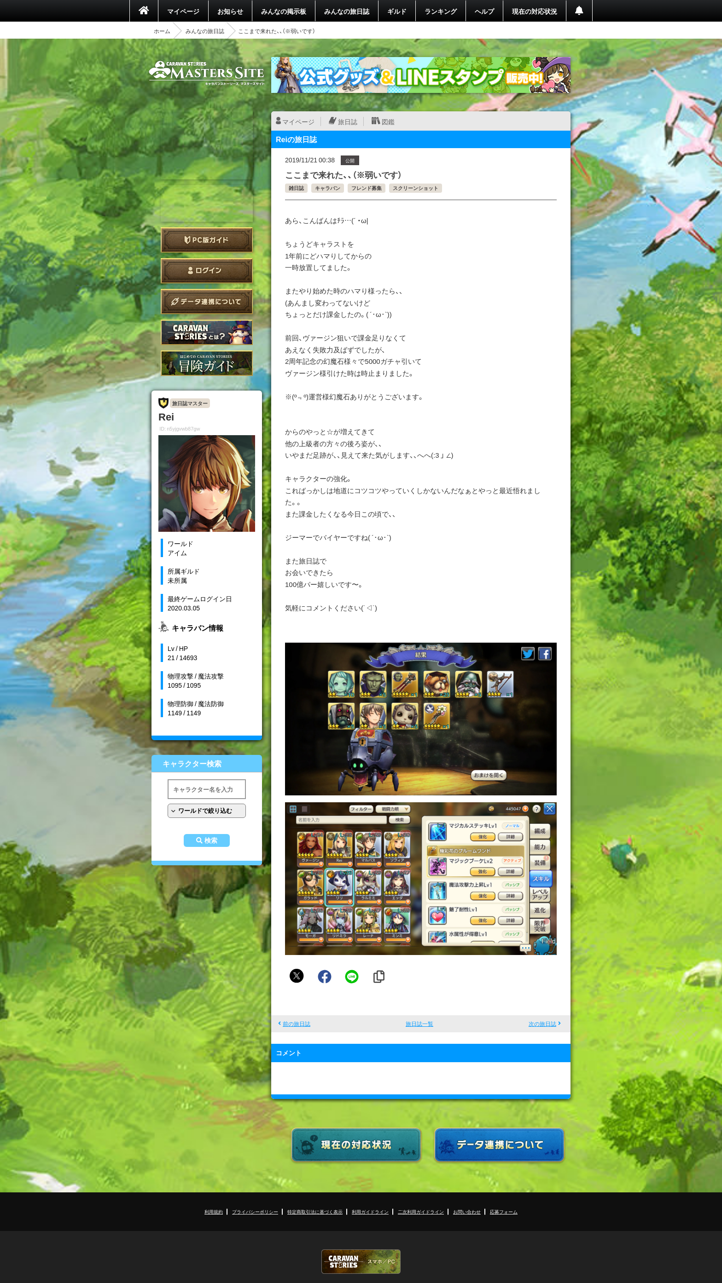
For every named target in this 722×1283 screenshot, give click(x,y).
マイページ (183, 11)
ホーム (162, 31)
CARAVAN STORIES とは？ (207, 332)
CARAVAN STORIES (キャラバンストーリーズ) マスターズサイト (207, 73)
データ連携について (207, 301)
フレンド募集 (366, 188)
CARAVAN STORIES (361, 1261)
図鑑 (388, 121)
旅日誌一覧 (419, 1023)
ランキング (441, 11)
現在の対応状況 (534, 11)
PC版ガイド (207, 240)
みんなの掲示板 (283, 11)
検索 (210, 840)
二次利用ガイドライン (421, 1211)
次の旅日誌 (542, 1023)
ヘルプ (484, 11)
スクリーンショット (415, 188)
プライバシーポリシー (255, 1211)
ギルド (397, 11)
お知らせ (230, 11)
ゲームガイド (207, 363)
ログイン (207, 270)
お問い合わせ (467, 1211)
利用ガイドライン (370, 1211)
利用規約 (213, 1211)
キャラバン (327, 188)
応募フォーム (504, 1211)
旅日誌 (347, 121)
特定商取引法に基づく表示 (315, 1211)
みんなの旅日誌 (346, 11)
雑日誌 (296, 188)
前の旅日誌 (296, 1023)
